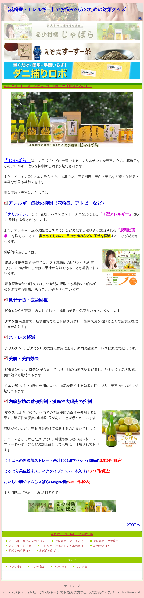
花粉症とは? (101, 545)
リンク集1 (15, 566)
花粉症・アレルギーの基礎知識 (72, 534)
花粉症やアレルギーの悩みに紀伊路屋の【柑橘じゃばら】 (48, 86)
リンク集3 (59, 566)
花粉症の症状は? (19, 550)
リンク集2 (37, 566)
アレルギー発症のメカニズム (27, 541)
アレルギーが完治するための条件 (62, 545)
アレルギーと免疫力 (106, 541)
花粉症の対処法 (49, 550)
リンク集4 (82, 566)
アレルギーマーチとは (69, 541)
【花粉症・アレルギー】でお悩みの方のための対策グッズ (65, 9)
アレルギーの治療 (20, 545)
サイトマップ (72, 585)
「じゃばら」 (17, 160)
